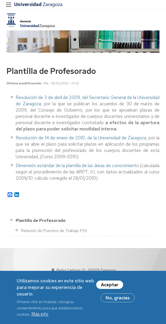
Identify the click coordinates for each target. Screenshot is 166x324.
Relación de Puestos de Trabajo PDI (54, 230)
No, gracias (118, 301)
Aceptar (109, 287)
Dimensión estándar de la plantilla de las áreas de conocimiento (77, 165)
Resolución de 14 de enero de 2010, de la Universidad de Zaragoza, (82, 138)
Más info (39, 317)
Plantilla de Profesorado (41, 220)
